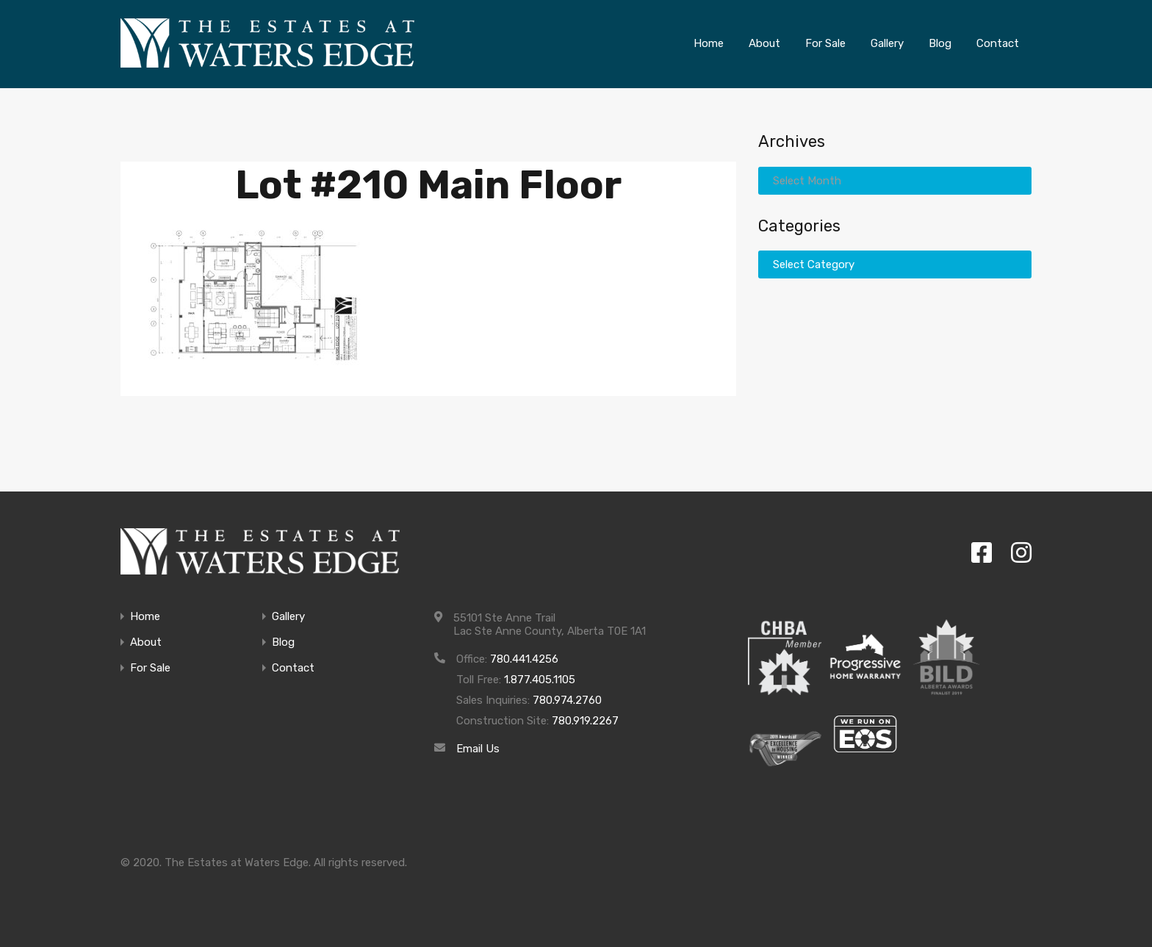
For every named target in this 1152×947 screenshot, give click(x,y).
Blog (283, 642)
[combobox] (895, 180)
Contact (293, 668)
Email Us (478, 748)
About (146, 642)
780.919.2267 (585, 720)
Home (145, 616)
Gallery (288, 616)
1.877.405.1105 (539, 679)
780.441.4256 (524, 659)
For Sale (150, 668)
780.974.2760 (567, 700)
